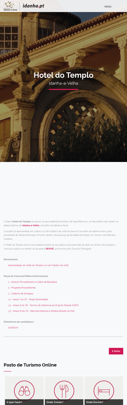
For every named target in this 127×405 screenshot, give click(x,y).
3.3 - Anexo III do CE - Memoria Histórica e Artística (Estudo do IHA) (41, 311)
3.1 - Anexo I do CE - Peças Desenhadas (28, 299)
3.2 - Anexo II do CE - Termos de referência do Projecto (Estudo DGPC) (43, 305)
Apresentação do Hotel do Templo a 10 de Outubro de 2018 (38, 265)
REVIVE (50, 249)
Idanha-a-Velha (30, 225)
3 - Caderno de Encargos (20, 293)
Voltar (116, 351)
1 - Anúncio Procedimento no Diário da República (32, 282)
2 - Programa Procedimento (22, 287)
